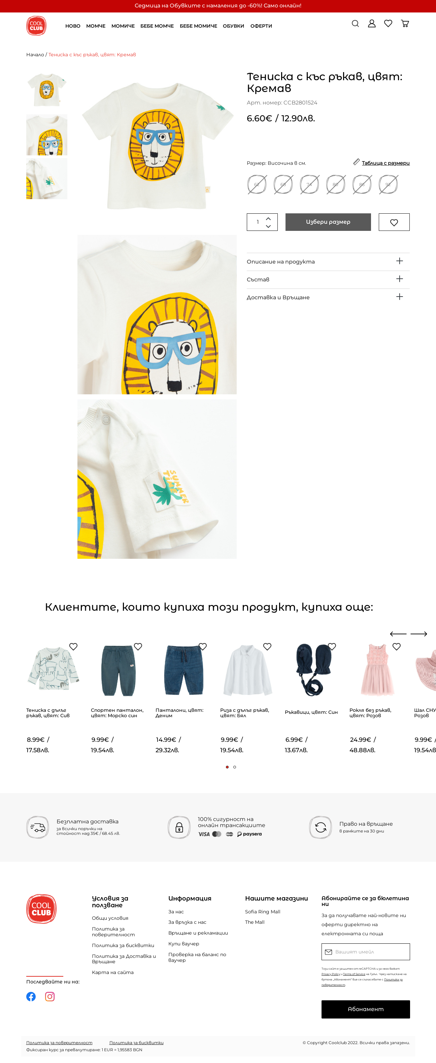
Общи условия (110, 918)
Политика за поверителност (113, 932)
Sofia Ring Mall (262, 912)
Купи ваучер (183, 944)
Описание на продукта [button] (281, 262)
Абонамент (366, 1009)
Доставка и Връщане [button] (278, 297)
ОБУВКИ (233, 26)
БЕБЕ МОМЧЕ (157, 26)
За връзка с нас (187, 922)
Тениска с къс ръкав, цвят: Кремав (92, 55)
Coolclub (338, 1042)
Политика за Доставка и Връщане (124, 959)
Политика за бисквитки (123, 945)
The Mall (255, 922)
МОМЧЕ (95, 26)
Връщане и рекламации (198, 933)
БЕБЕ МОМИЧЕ (198, 26)
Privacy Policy (331, 974)
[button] (227, 767)
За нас (176, 912)
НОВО (72, 26)
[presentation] (398, 634)
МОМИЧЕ (123, 26)
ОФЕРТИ (261, 26)
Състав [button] (258, 279)
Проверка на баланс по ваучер (197, 957)
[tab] (328, 262)
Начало (35, 55)
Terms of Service (354, 974)
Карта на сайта (113, 972)
